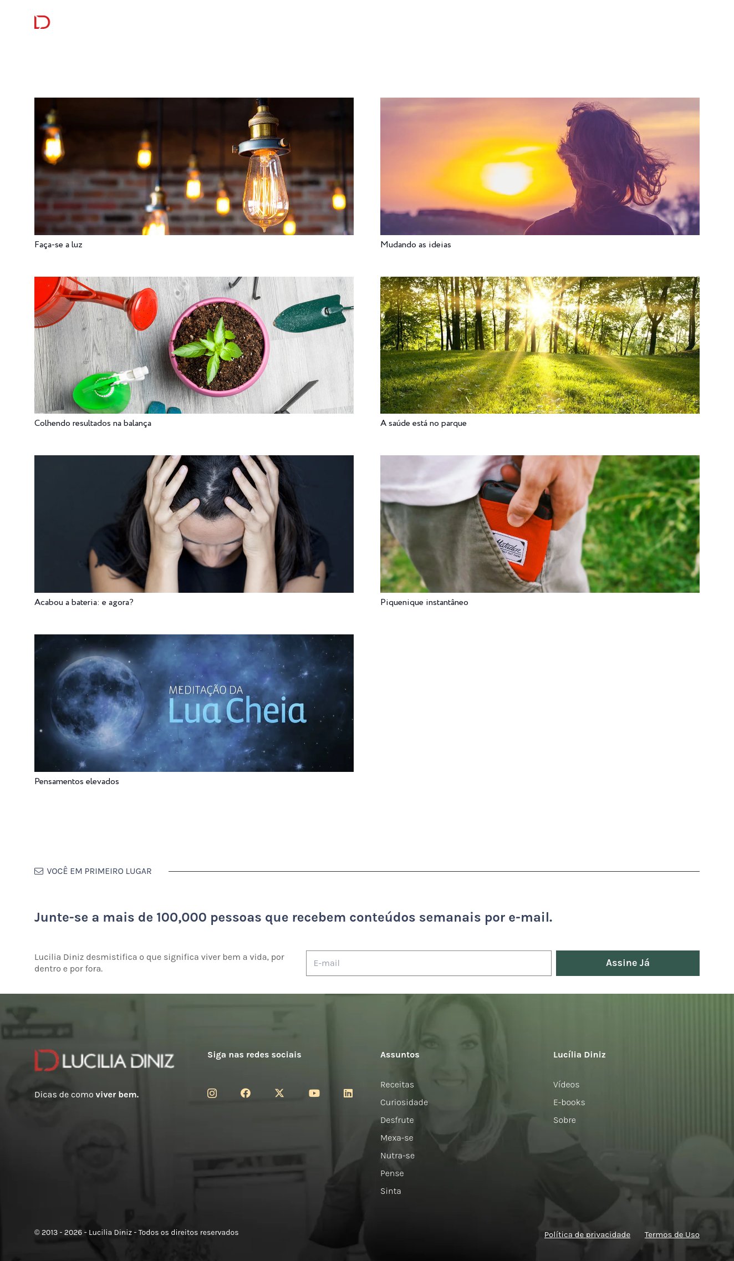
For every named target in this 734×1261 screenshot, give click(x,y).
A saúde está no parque (423, 423)
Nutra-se (397, 1155)
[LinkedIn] (348, 1093)
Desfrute (397, 1120)
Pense (392, 1173)
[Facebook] (246, 1093)
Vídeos (566, 1084)
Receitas (397, 1084)
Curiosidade (404, 1102)
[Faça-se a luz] (194, 105)
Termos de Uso (672, 1234)
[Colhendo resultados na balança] (194, 284)
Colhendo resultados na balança (92, 423)
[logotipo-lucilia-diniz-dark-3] (79, 22)
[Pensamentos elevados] (194, 642)
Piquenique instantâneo (424, 602)
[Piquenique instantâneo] (540, 462)
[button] (691, 22)
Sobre (564, 1120)
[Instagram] (212, 1093)
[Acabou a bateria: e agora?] (194, 462)
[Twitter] (279, 1093)
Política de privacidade (587, 1234)
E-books (569, 1102)
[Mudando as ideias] (540, 105)
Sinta (390, 1191)
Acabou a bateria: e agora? (84, 602)
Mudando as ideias (415, 244)
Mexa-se (397, 1137)
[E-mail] (429, 963)
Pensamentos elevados (76, 781)
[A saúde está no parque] (540, 284)
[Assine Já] (628, 963)
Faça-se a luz (58, 244)
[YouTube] (314, 1093)
